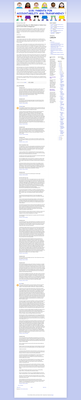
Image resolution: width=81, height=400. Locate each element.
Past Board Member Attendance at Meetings (57, 54)
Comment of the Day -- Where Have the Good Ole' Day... (62, 132)
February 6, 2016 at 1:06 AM (23, 259)
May (60, 69)
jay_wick (20, 283)
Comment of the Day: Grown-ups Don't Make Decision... (62, 123)
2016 (60, 66)
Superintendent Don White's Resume (56, 48)
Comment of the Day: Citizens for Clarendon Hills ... (62, 76)
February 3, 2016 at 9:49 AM (23, 124)
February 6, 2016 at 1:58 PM (23, 383)
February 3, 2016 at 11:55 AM (23, 134)
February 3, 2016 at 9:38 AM (23, 103)
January (61, 135)
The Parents (21, 106)
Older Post (44, 387)
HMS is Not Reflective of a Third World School (62, 114)
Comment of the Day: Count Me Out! (61, 89)
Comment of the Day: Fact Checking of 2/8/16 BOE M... (62, 103)
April (60, 70)
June (60, 67)
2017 (60, 65)
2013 (60, 139)
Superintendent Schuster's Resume (56, 49)
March (61, 71)
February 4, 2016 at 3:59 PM (23, 217)
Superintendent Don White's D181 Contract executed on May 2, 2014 (57, 46)
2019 (60, 62)
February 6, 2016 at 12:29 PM (23, 333)
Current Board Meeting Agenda (55, 43)
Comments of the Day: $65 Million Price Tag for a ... (62, 85)
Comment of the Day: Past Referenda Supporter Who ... (62, 80)
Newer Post (18, 387)
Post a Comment (20, 385)
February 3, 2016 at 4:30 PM (23, 169)
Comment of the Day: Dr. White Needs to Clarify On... (62, 128)
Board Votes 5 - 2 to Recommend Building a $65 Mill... (62, 119)
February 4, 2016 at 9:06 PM (23, 253)
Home (32, 387)
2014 (60, 138)
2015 (60, 137)
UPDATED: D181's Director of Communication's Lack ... (62, 93)
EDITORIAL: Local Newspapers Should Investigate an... (62, 98)
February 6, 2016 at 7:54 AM (23, 280)
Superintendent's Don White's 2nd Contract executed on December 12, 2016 (57, 45)
